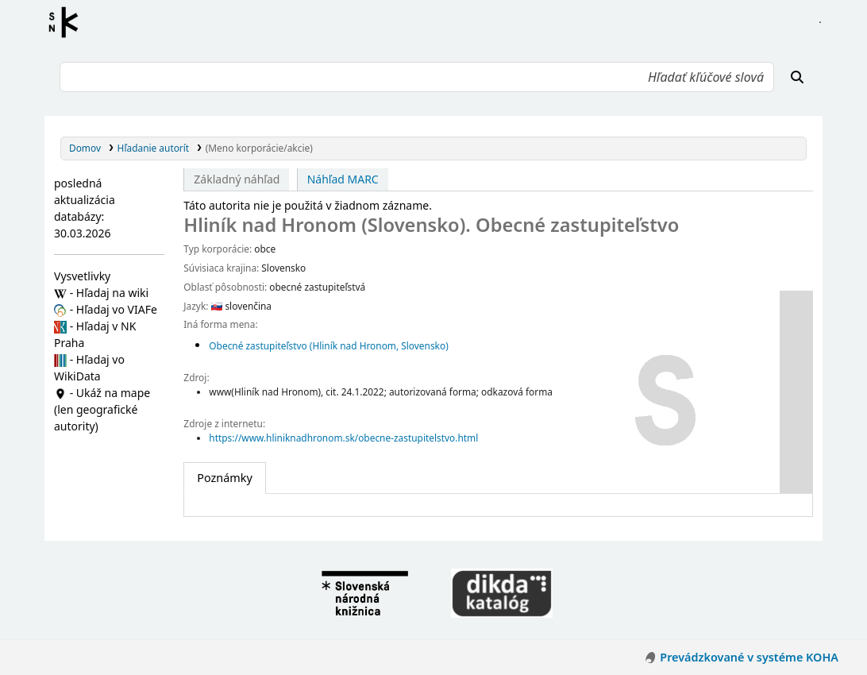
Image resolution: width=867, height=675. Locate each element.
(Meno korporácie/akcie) (259, 147)
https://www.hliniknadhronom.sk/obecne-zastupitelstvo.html (343, 437)
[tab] (224, 478)
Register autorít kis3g (68, 22)
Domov (85, 147)
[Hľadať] (797, 77)
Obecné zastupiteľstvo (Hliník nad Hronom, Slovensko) (328, 345)
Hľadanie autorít (154, 147)
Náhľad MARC (343, 179)
